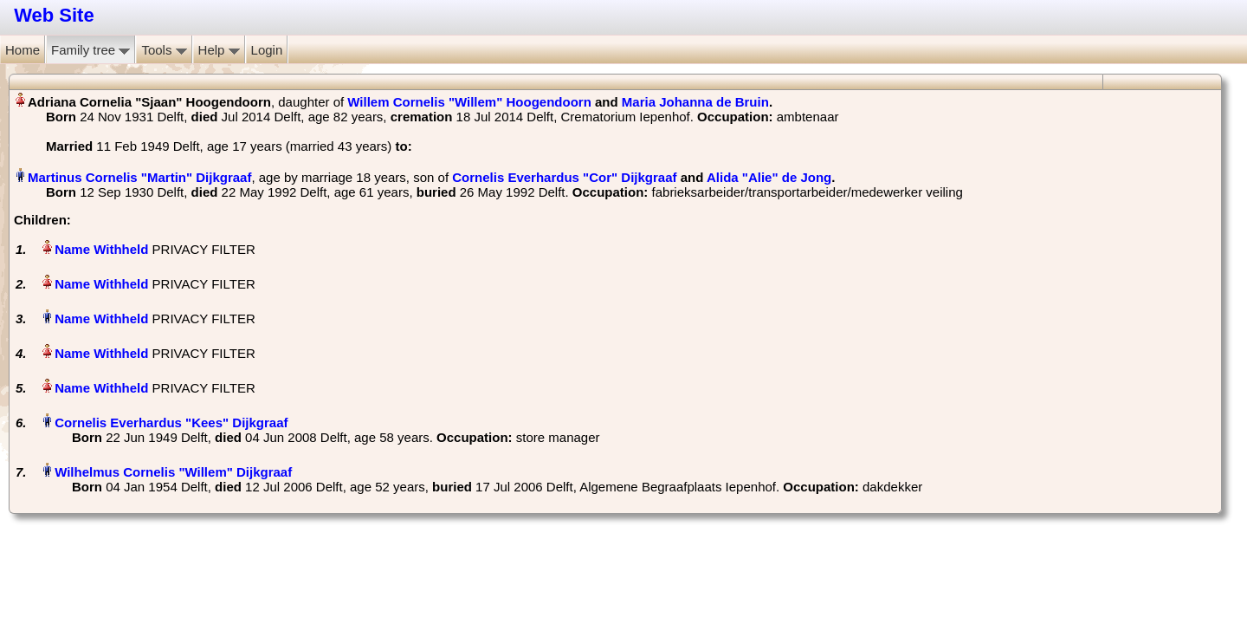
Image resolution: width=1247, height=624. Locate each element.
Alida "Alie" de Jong (769, 177)
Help (219, 49)
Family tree (90, 49)
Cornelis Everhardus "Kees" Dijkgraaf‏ (171, 422)
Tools (163, 49)
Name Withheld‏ (101, 249)
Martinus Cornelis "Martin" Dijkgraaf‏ (139, 177)
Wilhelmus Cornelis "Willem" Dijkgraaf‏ (173, 472)
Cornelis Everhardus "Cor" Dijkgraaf (564, 177)
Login (267, 49)
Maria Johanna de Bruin (695, 101)
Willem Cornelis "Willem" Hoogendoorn (469, 101)
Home (22, 49)
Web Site (54, 15)
